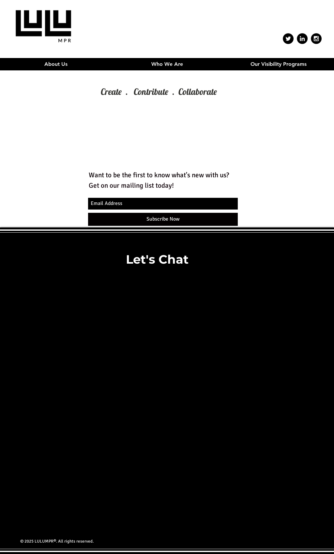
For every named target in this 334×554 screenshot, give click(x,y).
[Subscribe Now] (163, 219)
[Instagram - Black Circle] (316, 38)
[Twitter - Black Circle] (288, 38)
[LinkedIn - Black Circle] (302, 38)
